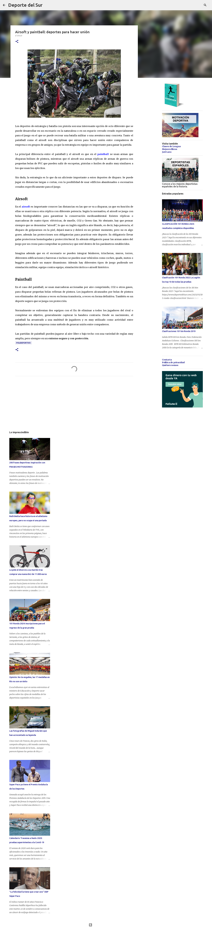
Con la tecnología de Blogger (106, 925)
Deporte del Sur (25, 5)
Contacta (167, 359)
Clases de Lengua (171, 146)
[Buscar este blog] (194, 5)
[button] (17, 42)
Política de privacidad (173, 362)
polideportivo (23, 343)
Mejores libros (169, 149)
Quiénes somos (170, 365)
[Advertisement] (74, 405)
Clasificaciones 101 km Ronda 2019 (178, 331)
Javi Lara (166, 152)
